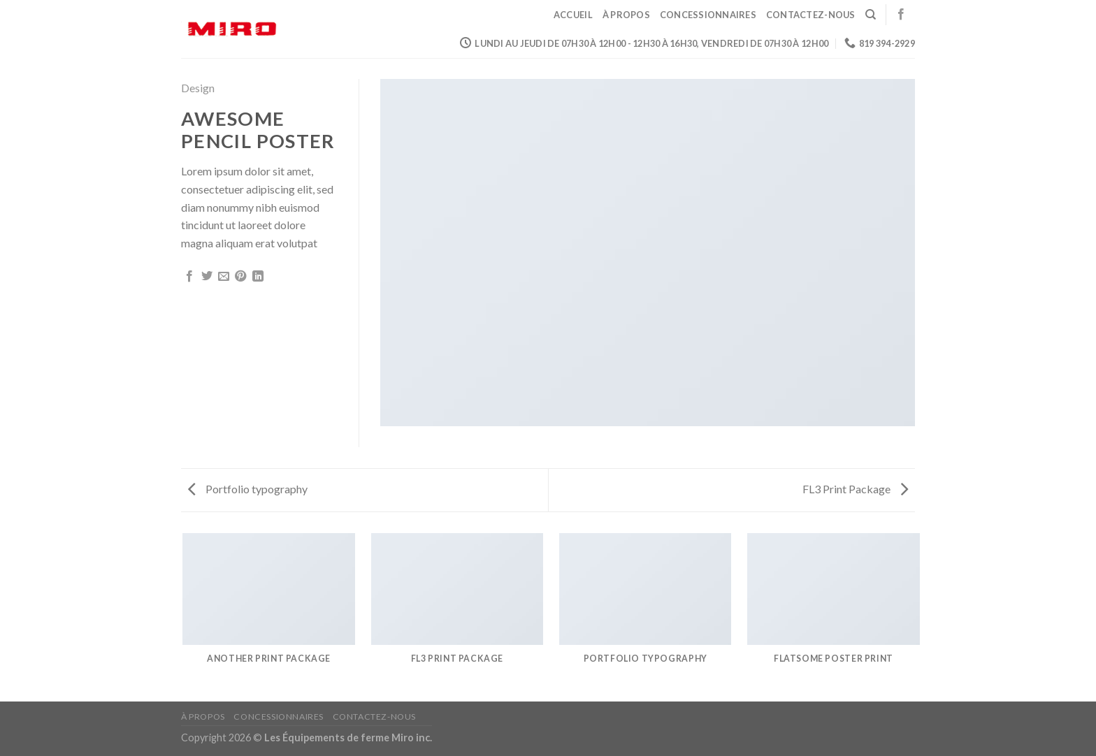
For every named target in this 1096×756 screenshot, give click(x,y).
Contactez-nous (811, 14)
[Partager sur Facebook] (189, 276)
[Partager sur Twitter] (206, 276)
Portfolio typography (248, 488)
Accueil (573, 14)
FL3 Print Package (855, 488)
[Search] (870, 14)
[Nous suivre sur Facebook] (901, 14)
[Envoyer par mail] (223, 276)
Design (198, 87)
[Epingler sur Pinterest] (240, 276)
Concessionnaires (708, 14)
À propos (626, 14)
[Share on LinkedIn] (258, 276)
